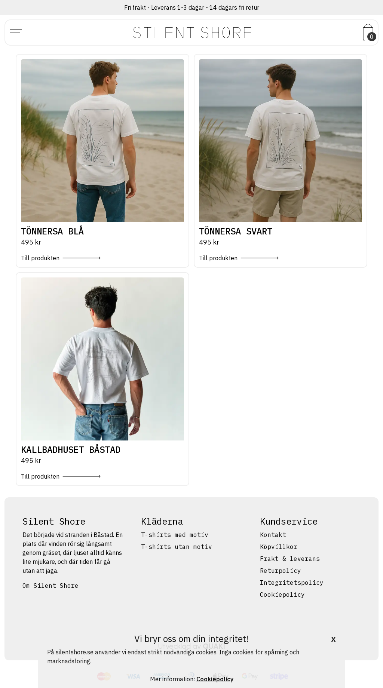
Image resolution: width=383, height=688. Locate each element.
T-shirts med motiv (174, 534)
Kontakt (273, 534)
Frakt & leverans (290, 558)
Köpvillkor (278, 546)
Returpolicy (280, 570)
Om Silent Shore (50, 585)
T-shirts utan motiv (176, 546)
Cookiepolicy (282, 594)
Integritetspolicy (292, 582)
